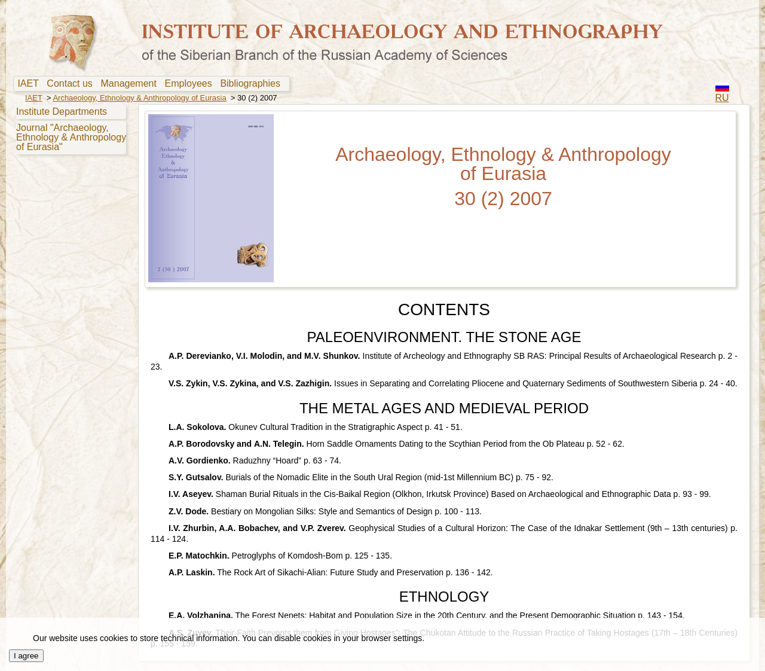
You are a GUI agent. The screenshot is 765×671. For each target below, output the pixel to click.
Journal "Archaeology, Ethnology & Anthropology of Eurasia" (71, 137)
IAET (30, 84)
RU (722, 98)
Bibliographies (252, 84)
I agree (26, 655)
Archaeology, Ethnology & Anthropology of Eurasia (139, 97)
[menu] (69, 128)
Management (131, 84)
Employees (191, 84)
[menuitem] (30, 84)
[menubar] (151, 84)
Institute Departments (61, 111)
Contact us (72, 84)
